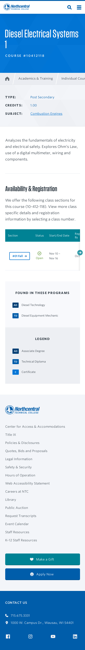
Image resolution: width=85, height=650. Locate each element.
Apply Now (42, 574)
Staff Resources (17, 532)
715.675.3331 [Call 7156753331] (17, 615)
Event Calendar (17, 524)
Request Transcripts (20, 516)
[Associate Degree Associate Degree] (33, 351)
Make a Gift (42, 559)
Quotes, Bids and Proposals (26, 451)
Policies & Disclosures (22, 443)
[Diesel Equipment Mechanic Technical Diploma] (40, 315)
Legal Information (18, 459)
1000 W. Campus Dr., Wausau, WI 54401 (39, 623)
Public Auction (16, 508)
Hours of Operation (20, 475)
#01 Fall (17, 256)
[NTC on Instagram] (31, 636)
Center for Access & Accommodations (35, 426)
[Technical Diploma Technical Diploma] (34, 361)
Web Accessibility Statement (27, 483)
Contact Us (16, 602)
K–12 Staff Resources (21, 540)
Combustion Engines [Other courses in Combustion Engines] (46, 113)
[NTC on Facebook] (8, 636)
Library (10, 499)
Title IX (10, 434)
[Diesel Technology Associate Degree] (33, 305)
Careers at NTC (17, 491)
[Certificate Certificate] (29, 372)
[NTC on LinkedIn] (76, 637)
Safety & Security (18, 467)
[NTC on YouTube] (53, 636)
